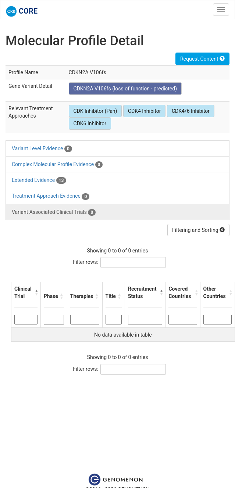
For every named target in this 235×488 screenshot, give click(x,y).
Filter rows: (85, 262)
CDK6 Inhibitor (90, 123)
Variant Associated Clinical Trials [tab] (54, 212)
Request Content (202, 59)
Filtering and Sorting (198, 230)
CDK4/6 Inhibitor (191, 111)
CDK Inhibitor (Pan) (95, 111)
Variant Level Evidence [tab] (42, 149)
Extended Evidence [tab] (39, 180)
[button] (36, 292)
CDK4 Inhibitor (144, 111)
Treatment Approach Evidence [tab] (50, 196)
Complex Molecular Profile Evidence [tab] (57, 164)
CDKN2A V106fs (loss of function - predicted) (125, 89)
